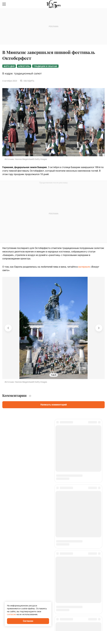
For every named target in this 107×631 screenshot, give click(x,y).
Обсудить (27, 81)
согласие (11, 614)
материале (84, 266)
